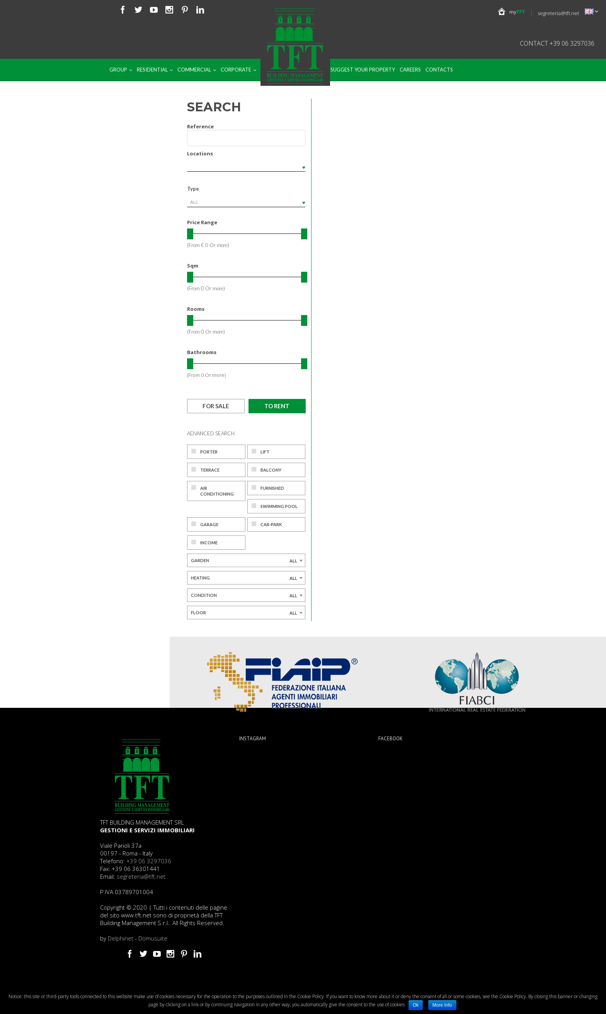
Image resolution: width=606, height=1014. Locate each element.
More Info (442, 1005)
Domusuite (152, 938)
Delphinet (120, 938)
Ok (416, 1005)
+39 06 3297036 (148, 861)
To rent (276, 405)
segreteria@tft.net (558, 13)
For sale (216, 405)
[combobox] (246, 202)
